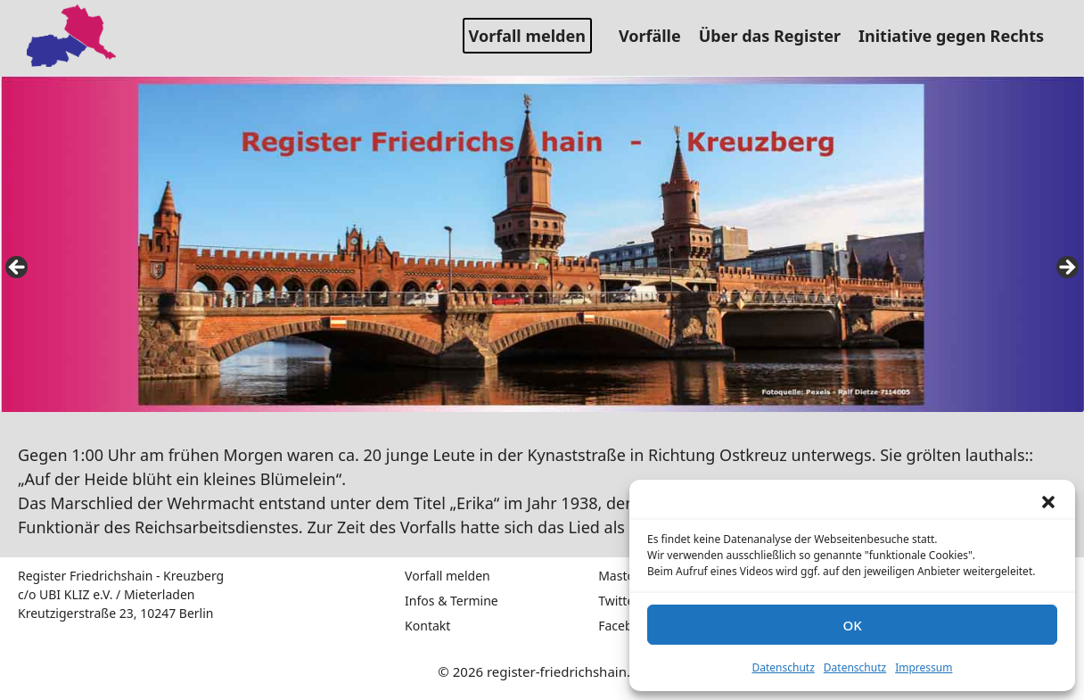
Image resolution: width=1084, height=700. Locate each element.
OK (851, 625)
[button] (1048, 502)
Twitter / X (628, 600)
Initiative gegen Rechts (957, 36)
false (17, 268)
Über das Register (776, 36)
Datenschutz (783, 667)
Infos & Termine (451, 600)
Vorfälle (656, 36)
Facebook (626, 625)
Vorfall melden (527, 35)
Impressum (923, 667)
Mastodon (628, 575)
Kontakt (427, 625)
